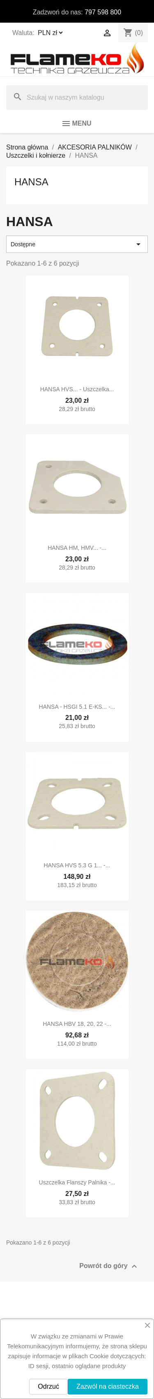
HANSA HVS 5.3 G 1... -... (77, 865)
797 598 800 (103, 12)
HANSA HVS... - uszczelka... (77, 389)
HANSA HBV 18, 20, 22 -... (77, 1024)
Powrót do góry (109, 1266)
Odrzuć (48, 1386)
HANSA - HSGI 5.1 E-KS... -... (77, 706)
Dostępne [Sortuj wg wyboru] (77, 244)
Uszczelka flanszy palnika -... (77, 1182)
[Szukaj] (77, 97)
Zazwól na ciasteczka (107, 1386)
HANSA (31, 181)
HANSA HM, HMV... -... (77, 547)
